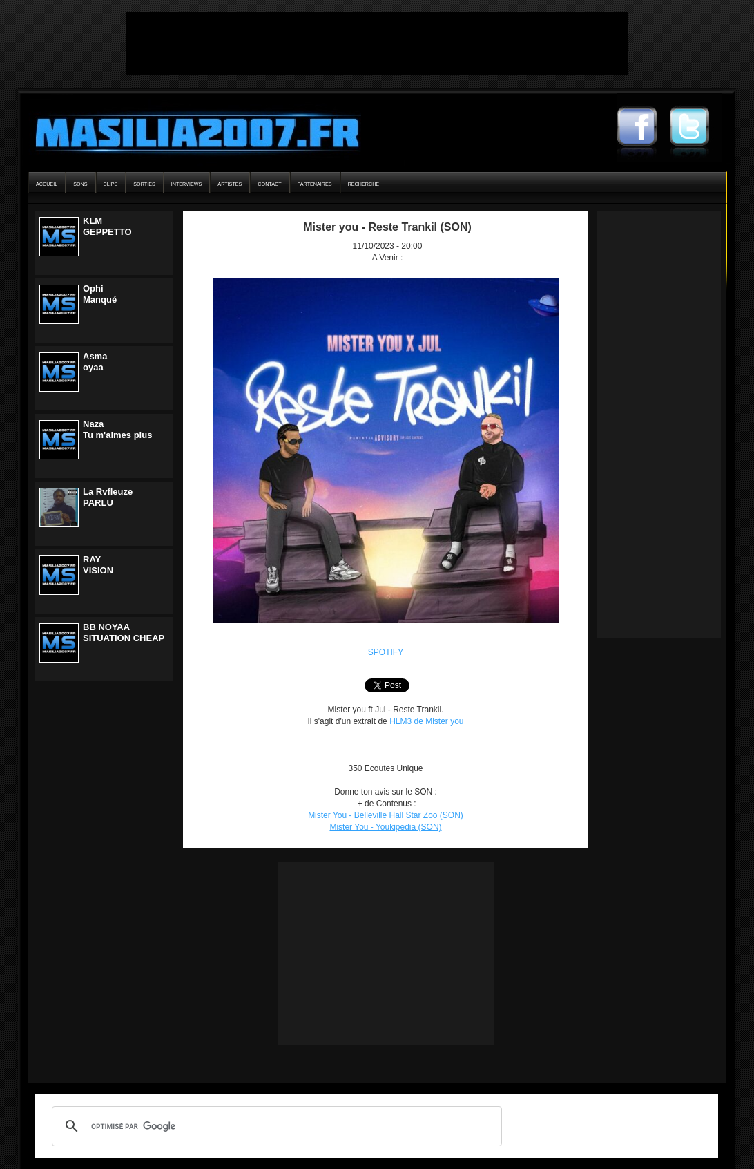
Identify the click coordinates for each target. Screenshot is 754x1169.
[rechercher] (274, 1126)
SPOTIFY (385, 652)
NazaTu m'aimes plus (117, 429)
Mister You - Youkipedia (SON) (385, 827)
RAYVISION (98, 565)
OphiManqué (100, 294)
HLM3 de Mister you (426, 721)
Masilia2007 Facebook (643, 127)
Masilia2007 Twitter (696, 127)
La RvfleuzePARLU (108, 497)
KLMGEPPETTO (107, 226)
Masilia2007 (189, 129)
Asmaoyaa (95, 361)
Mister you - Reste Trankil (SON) (387, 227)
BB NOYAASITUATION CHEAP (123, 632)
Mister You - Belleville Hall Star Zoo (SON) (385, 815)
